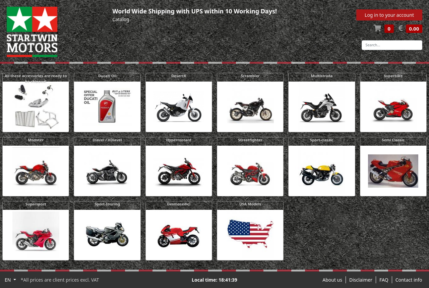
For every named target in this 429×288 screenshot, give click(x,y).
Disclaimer (360, 280)
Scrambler (250, 75)
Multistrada (321, 75)
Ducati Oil (107, 75)
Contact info (408, 280)
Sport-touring (107, 203)
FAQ (383, 280)
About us (332, 280)
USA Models (250, 203)
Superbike (393, 75)
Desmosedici (178, 203)
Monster (36, 139)
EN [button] (8, 280)
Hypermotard (178, 139)
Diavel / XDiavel (107, 139)
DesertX (178, 75)
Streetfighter (250, 139)
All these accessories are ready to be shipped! (36, 78)
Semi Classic (393, 139)
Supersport (35, 203)
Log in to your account (389, 15)
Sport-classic (321, 139)
